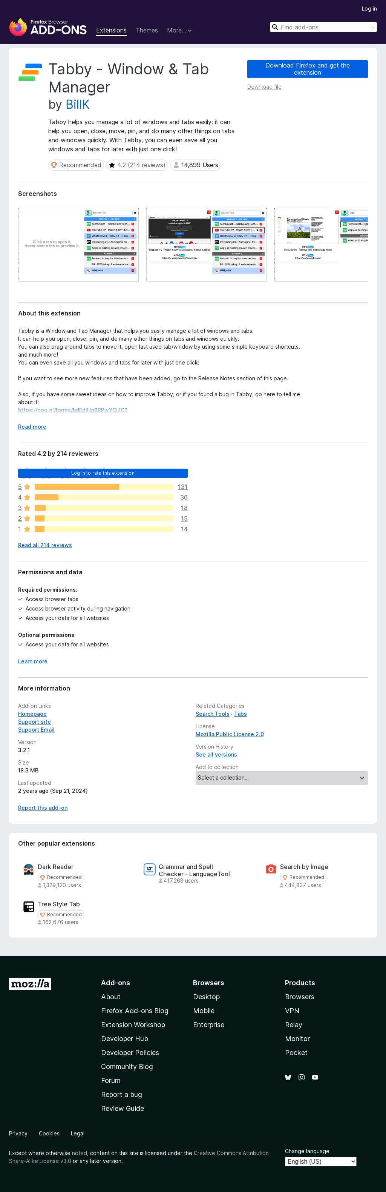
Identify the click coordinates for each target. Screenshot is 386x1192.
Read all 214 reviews (45, 545)
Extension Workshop (133, 1025)
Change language (307, 1151)
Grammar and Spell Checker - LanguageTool (194, 870)
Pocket (296, 1053)
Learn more (32, 661)
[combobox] (323, 27)
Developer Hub (124, 1039)
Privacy (18, 1133)
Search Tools (213, 714)
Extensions (111, 30)
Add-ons (115, 983)
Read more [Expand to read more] (32, 426)
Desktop (206, 997)
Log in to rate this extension (103, 473)
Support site (34, 721)
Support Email (36, 729)
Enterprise (208, 1025)
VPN (292, 1011)
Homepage (32, 714)
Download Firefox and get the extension (307, 69)
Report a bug (121, 1094)
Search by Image (304, 867)
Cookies (49, 1133)
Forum (111, 1080)
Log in (369, 8)
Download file (264, 86)
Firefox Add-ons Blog (134, 1011)
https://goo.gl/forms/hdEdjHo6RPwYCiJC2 (73, 410)
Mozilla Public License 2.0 (230, 734)
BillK (78, 104)
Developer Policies (130, 1053)
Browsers (299, 997)
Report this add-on (42, 807)
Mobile (203, 1011)
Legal (77, 1133)
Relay (293, 1025)
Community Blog (127, 1066)
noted (79, 1153)
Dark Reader (56, 867)
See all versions (216, 754)
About (111, 997)
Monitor (297, 1039)
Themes (147, 30)
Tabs (240, 714)
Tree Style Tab (59, 904)
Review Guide (122, 1108)
